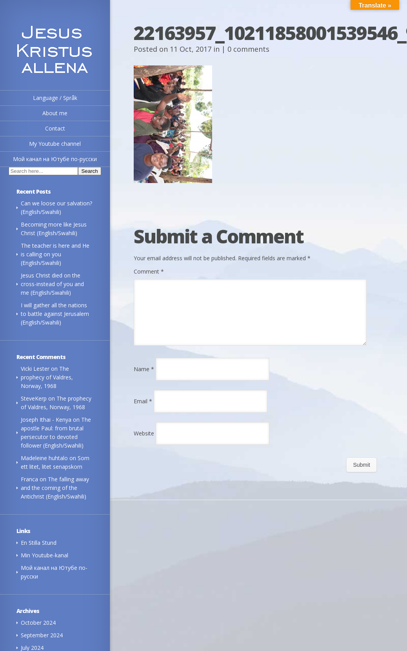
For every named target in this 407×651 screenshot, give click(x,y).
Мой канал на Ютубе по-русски (55, 159)
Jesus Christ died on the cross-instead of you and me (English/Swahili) (52, 284)
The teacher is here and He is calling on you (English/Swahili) (55, 254)
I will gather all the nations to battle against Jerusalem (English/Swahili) (55, 313)
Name (144, 378)
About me (54, 113)
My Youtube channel (55, 143)
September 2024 (42, 635)
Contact (55, 128)
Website (144, 442)
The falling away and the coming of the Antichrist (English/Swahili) (55, 487)
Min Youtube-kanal (44, 555)
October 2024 (38, 622)
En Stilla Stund (38, 542)
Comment (149, 271)
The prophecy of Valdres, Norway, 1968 (47, 377)
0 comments (248, 49)
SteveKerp (34, 398)
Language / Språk (55, 98)
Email (143, 410)
